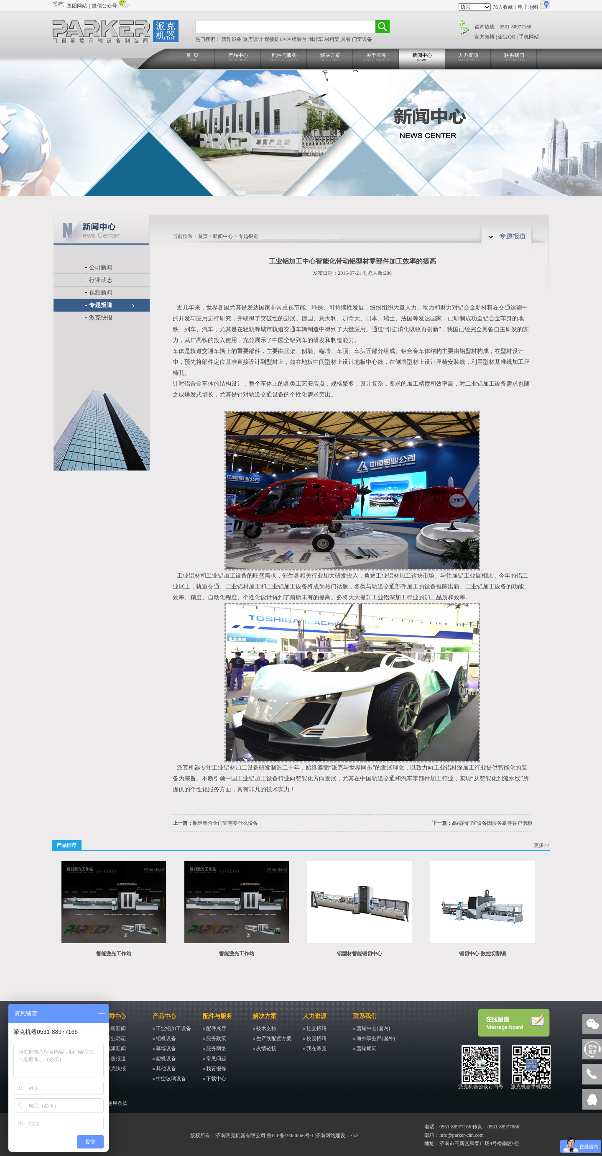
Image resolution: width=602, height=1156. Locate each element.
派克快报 (100, 318)
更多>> (542, 845)
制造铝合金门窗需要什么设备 (225, 823)
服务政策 (216, 1038)
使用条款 (117, 1103)
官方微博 (484, 37)
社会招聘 (316, 1028)
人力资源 (468, 57)
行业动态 (100, 280)
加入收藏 (503, 7)
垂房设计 (253, 39)
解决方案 (330, 57)
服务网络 (216, 1048)
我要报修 (216, 1069)
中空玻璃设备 (171, 1079)
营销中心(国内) (373, 1028)
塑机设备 (166, 1058)
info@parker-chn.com (461, 1135)
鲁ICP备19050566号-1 (290, 1135)
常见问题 (216, 1058)
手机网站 (529, 37)
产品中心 (238, 57)
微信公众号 (104, 6)
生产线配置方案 (273, 1038)
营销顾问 (367, 1048)
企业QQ (506, 37)
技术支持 (266, 1028)
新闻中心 (422, 57)
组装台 (300, 39)
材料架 (332, 39)
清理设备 (232, 39)
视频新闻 (100, 292)
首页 (203, 236)
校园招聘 (316, 1038)
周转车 (316, 39)
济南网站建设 (330, 1135)
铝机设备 (166, 1038)
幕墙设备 (166, 1048)
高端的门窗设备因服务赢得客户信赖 (492, 823)
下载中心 (216, 1079)
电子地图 (528, 7)
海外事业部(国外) (376, 1038)
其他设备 (166, 1069)
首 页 (192, 57)
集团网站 (77, 6)
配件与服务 (284, 57)
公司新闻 (100, 267)
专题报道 (100, 305)
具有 (346, 39)
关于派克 (376, 57)
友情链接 (266, 1048)
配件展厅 (216, 1028)
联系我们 (514, 57)
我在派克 (316, 1048)
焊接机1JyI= (278, 39)
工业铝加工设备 (173, 1028)
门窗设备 (362, 39)
